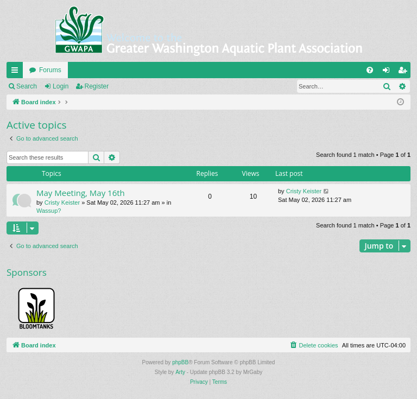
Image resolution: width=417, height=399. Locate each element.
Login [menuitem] (388, 72)
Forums (50, 70)
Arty (180, 372)
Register (97, 86)
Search (26, 86)
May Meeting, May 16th (80, 192)
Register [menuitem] (404, 72)
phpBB (180, 362)
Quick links (17, 72)
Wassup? (48, 210)
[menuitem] (370, 70)
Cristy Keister (62, 202)
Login (60, 86)
